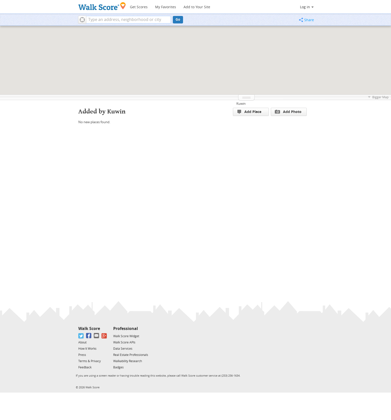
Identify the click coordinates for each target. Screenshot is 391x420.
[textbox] (128, 20)
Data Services (122, 348)
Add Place (249, 112)
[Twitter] (81, 336)
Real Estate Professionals (130, 355)
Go (178, 19)
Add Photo (288, 111)
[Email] (96, 336)
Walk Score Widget (126, 336)
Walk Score (89, 328)
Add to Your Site (197, 7)
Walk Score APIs (124, 342)
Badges (118, 367)
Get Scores (139, 7)
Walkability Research (127, 361)
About (82, 342)
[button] (82, 20)
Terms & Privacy (89, 361)
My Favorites (165, 7)
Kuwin (241, 103)
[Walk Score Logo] (102, 6)
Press (82, 355)
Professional (125, 328)
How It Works (87, 348)
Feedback (85, 367)
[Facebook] (89, 336)
